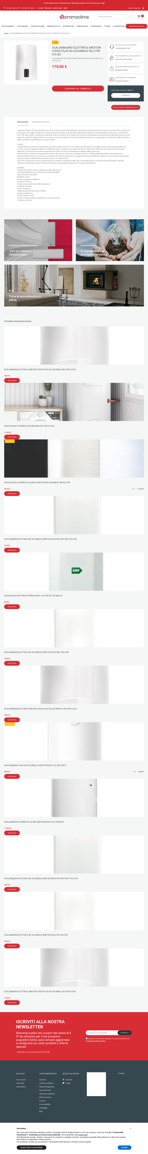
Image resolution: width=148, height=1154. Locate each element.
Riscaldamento (8, 26)
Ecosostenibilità (44, 1104)
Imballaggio (43, 1108)
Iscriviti (125, 1033)
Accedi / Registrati (136, 8)
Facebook (67, 1080)
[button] (130, 1128)
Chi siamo (42, 1080)
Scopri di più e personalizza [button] (32, 1147)
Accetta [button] (124, 1147)
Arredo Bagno (82, 26)
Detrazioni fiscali (45, 1090)
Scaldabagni (22, 26)
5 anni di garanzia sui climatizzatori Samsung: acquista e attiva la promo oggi (74, 3)
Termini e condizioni (46, 1083)
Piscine (107, 26)
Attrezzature (68, 26)
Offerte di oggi (136, 26)
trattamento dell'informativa (96, 1041)
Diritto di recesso (45, 1097)
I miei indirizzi (20, 1087)
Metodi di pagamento (46, 1087)
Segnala (126, 95)
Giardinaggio (96, 26)
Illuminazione (118, 26)
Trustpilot (121, 1073)
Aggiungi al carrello (78, 88)
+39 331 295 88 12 (28, 8)
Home (6, 33)
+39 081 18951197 (13, 8)
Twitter (66, 1083)
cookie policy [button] (83, 1135)
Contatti (42, 1101)
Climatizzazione (37, 26)
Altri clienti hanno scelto (125, 107)
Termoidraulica (53, 26)
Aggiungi (12, 380)
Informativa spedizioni (47, 1094)
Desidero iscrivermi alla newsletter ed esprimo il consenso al (107, 1040)
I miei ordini (20, 1083)
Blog (40, 1111)
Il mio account (21, 1080)
